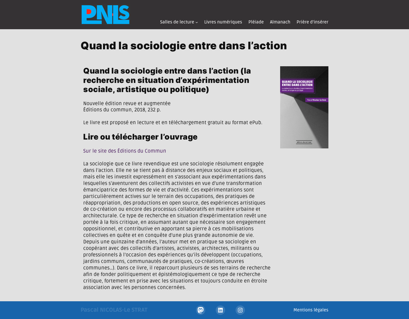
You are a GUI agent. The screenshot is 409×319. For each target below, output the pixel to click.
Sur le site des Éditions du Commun (124, 151)
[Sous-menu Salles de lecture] (196, 22)
